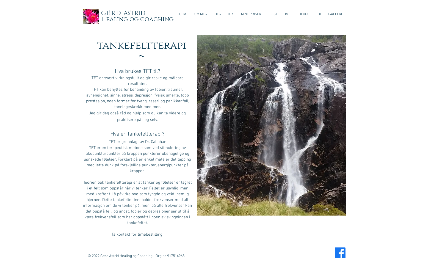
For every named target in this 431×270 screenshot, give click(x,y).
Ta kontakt (121, 234)
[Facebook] (340, 252)
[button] (224, 14)
